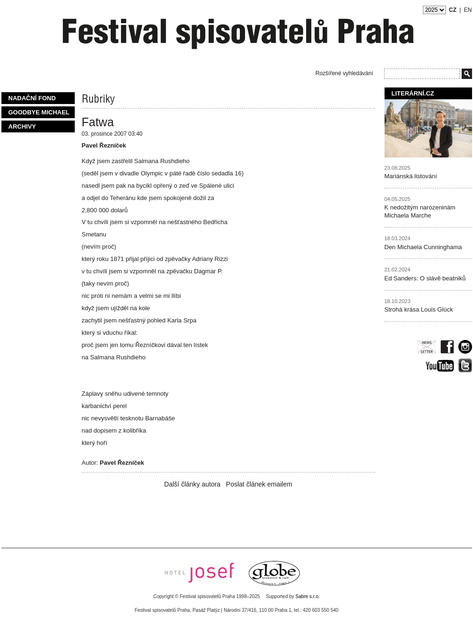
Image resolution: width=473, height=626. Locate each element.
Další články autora (192, 484)
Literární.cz (413, 93)
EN (468, 10)
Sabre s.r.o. (308, 596)
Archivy (22, 126)
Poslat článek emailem (259, 484)
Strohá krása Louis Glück (419, 309)
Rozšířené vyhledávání (344, 73)
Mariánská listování (411, 176)
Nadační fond (32, 98)
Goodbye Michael (39, 112)
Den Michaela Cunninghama (423, 247)
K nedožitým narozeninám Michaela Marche (420, 211)
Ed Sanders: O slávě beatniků (425, 278)
